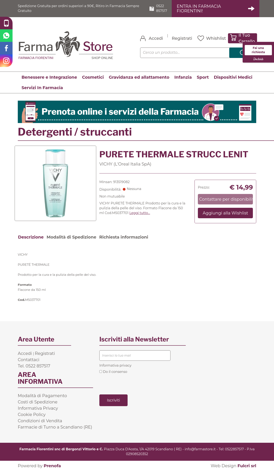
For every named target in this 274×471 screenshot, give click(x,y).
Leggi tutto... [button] (139, 213)
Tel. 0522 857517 (34, 365)
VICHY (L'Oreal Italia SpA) (125, 164)
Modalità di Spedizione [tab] (71, 237)
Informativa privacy (115, 365)
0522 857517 (161, 8)
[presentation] (131, 384)
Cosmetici (93, 77)
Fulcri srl (246, 465)
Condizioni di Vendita (40, 420)
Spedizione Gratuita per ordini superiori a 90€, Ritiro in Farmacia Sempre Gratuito (78, 8)
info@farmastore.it (200, 449)
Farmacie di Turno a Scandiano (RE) (55, 427)
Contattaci (28, 359)
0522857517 (234, 449)
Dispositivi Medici (233, 77)
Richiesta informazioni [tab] (123, 237)
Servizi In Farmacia (42, 87)
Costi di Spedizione (38, 401)
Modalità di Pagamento (42, 395)
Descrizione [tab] (31, 237)
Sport (203, 77)
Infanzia (183, 77)
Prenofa (52, 465)
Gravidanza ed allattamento (139, 77)
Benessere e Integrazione (49, 77)
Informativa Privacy (38, 408)
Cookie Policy (32, 414)
